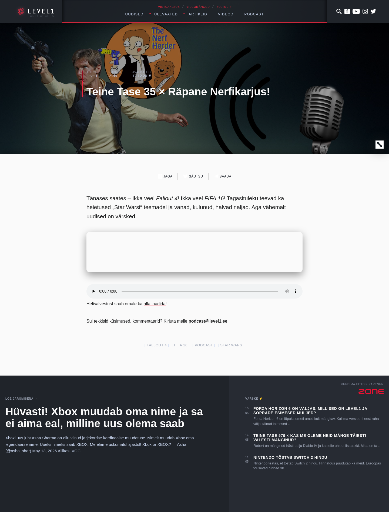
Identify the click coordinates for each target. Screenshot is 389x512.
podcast (204, 345)
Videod (226, 14)
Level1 (92, 76)
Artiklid (198, 14)
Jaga (165, 176)
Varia (112, 76)
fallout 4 (157, 345)
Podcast (254, 14)
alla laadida (155, 304)
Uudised (134, 14)
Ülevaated (166, 14)
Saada (223, 176)
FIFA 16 (180, 345)
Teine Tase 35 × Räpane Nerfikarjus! (178, 92)
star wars (231, 345)
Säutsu (193, 176)
